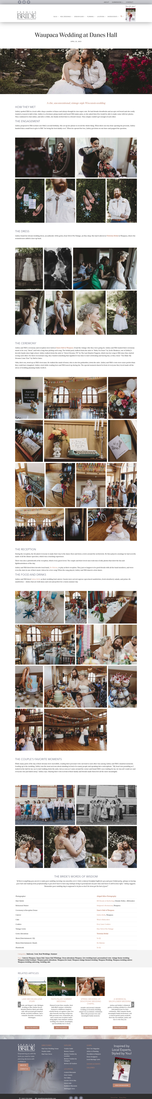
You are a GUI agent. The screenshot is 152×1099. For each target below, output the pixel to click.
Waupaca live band (64, 960)
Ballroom (30, 954)
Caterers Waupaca (29, 958)
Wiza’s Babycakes (103, 920)
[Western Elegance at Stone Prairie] (31, 1027)
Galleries (91, 1068)
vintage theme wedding (120, 958)
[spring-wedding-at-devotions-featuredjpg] (119, 978)
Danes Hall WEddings (53, 958)
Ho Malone (54, 568)
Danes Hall (40, 958)
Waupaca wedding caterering (28, 962)
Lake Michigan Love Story (61, 1000)
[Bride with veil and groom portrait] (31, 978)
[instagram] (24, 2)
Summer (54, 954)
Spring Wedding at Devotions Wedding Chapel (119, 1001)
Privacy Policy (122, 1097)
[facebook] (19, 2)
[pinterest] (28, 2)
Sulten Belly (35, 579)
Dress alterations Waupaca (72, 958)
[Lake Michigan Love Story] (60, 1027)
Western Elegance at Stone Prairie (31, 1000)
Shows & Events (93, 1064)
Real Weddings (44, 954)
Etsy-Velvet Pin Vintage (105, 929)
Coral (36, 954)
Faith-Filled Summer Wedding (90, 1000)
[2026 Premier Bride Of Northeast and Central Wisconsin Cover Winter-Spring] (131, 9)
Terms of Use (114, 1097)
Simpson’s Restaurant (105, 906)
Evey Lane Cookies (104, 924)
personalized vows (104, 958)
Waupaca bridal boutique (27, 960)
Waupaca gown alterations (47, 960)
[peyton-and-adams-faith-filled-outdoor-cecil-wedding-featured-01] (90, 978)
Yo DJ (99, 938)
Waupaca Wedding (105, 960)
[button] (19, 1004)
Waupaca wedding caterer (122, 960)
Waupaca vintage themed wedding (85, 960)
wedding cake (45, 962)
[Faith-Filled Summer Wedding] (90, 1027)
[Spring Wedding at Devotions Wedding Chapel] (119, 1027)
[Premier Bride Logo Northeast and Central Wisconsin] (26, 12)
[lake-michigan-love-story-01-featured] (61, 978)
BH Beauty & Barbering (105, 901)
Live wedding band (90, 958)
